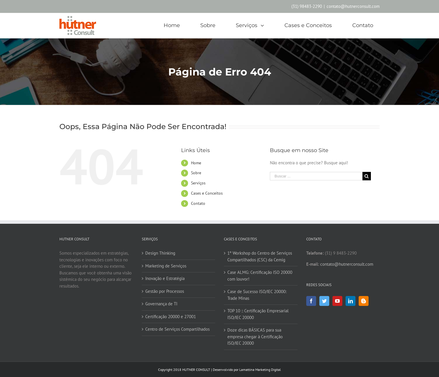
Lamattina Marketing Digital (260, 369)
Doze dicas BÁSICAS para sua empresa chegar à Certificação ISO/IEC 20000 (255, 336)
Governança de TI (161, 303)
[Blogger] (364, 301)
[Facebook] (311, 301)
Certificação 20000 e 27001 (170, 316)
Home (196, 162)
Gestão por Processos (164, 291)
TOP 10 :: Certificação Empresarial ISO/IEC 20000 (257, 314)
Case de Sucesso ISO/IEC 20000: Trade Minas (256, 295)
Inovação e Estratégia (165, 278)
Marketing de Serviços (165, 266)
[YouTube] (337, 301)
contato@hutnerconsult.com (353, 6)
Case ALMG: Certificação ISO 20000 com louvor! (259, 275)
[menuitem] (175, 25)
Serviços (198, 183)
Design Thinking (160, 253)
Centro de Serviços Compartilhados (177, 329)
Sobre (196, 172)
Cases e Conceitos (207, 193)
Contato (198, 203)
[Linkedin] (350, 301)
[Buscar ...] (316, 176)
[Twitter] (324, 301)
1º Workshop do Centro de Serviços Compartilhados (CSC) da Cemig (259, 256)
